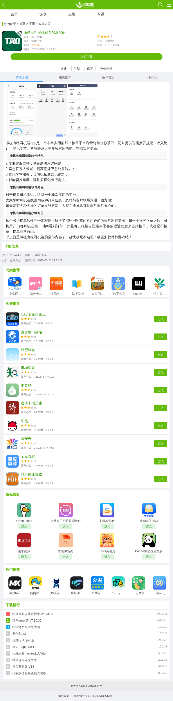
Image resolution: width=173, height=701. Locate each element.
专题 (100, 14)
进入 (161, 319)
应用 (71, 14)
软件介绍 (22, 77)
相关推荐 (65, 77)
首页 (14, 14)
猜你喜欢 (108, 77)
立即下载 (86, 57)
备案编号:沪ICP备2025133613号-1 (94, 695)
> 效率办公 (43, 23)
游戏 (43, 14)
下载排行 (151, 77)
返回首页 (63, 695)
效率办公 (36, 45)
